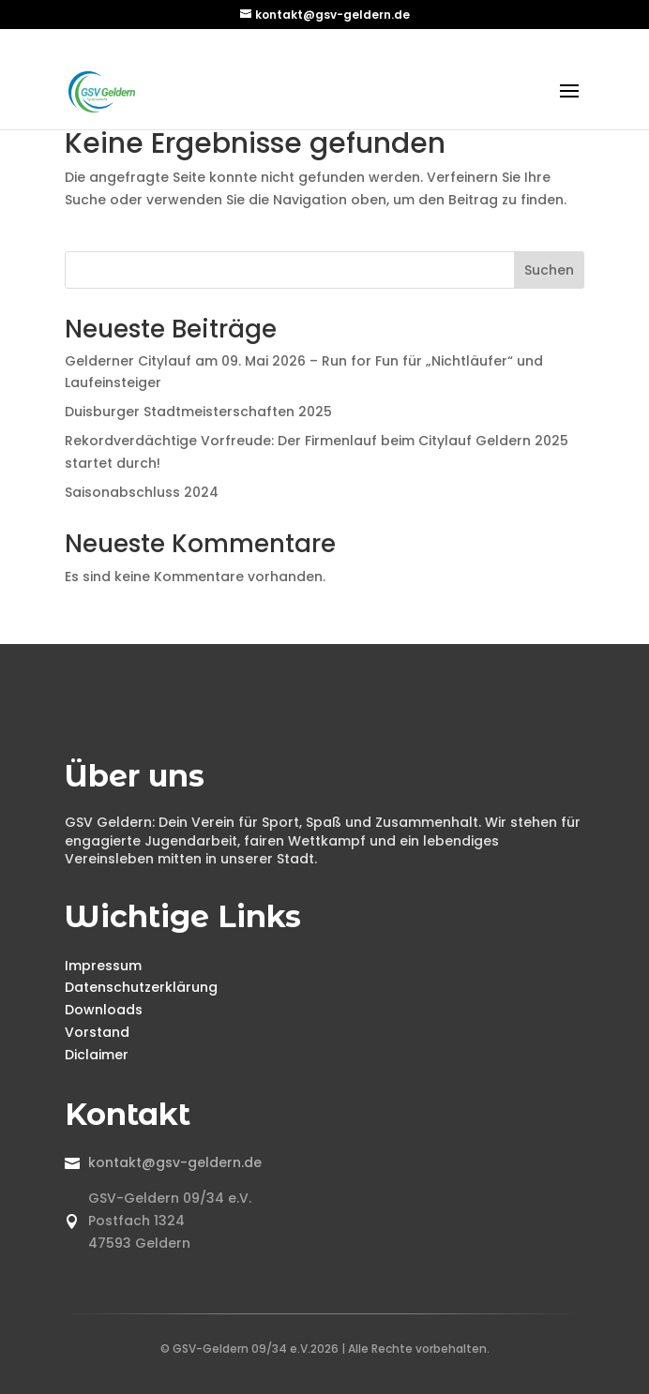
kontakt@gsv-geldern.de (175, 1162)
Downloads (104, 1009)
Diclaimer (96, 1054)
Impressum (103, 965)
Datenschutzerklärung (141, 987)
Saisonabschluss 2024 (142, 492)
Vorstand (97, 1032)
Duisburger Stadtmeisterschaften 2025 (198, 411)
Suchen (549, 270)
